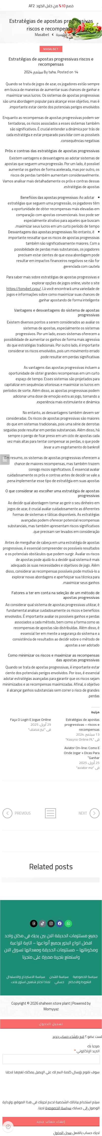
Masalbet (42, 35)
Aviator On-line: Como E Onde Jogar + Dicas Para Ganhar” (82, 753)
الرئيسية (61, 35)
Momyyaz (51, 1009)
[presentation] (62, 1089)
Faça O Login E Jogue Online (30, 719)
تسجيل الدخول (51, 1024)
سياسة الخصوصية (85, 976)
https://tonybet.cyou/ (23, 288)
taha (52, 72)
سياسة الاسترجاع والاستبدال (25, 976)
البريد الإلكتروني (87, 1051)
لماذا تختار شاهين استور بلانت (30, 982)
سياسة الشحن (59, 976)
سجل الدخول (62, 1132)
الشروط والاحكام (79, 982)
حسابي (59, 982)
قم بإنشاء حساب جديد (68, 1036)
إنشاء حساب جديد (51, 1121)
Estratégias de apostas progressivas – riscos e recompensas (82, 724)
